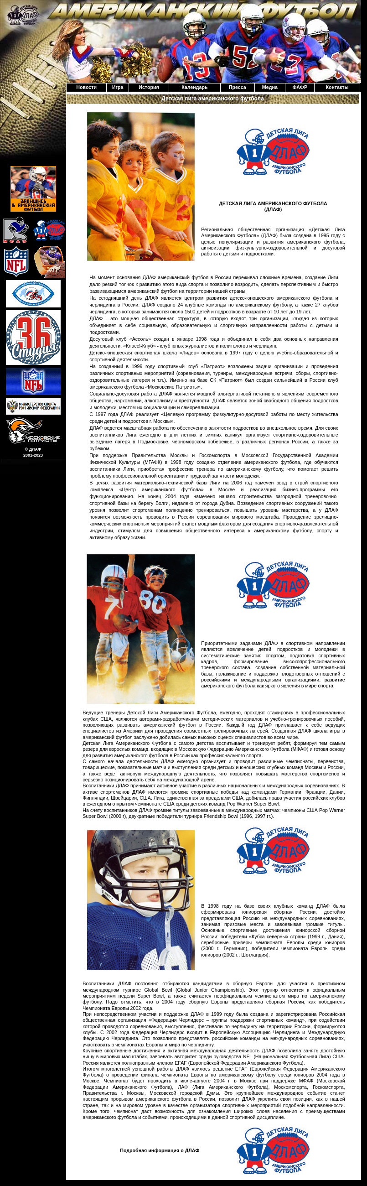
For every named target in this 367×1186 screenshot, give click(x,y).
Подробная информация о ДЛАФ (159, 1150)
